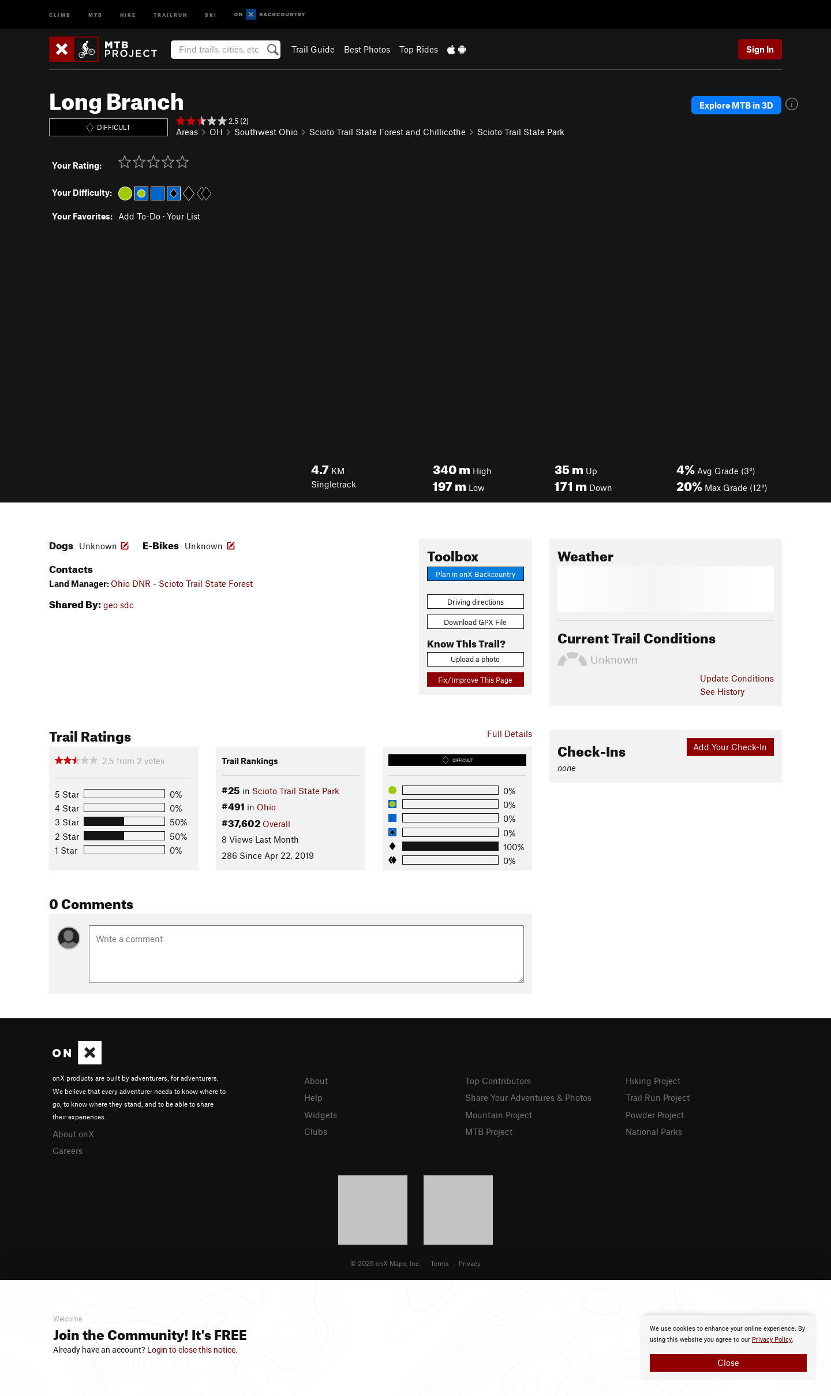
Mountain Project (498, 1115)
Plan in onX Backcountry (475, 574)
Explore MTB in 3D (736, 105)
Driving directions (475, 601)
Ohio (266, 807)
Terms (440, 1263)
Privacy (470, 1263)
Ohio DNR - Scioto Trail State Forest (182, 583)
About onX (73, 1134)
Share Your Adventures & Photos (528, 1097)
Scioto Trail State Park (520, 131)
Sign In (760, 49)
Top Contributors (498, 1080)
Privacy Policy (772, 1339)
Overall (276, 823)
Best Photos (367, 49)
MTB (95, 14)
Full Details (509, 733)
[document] (728, 1347)
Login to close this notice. (192, 1349)
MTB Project (488, 1131)
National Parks (654, 1131)
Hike (128, 14)
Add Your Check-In (730, 747)
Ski (211, 14)
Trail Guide (313, 49)
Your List (183, 216)
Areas (187, 131)
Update (737, 678)
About (316, 1080)
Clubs (315, 1131)
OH (216, 131)
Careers (68, 1150)
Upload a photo (475, 659)
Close (728, 1362)
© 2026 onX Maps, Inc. (385, 1263)
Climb (60, 14)
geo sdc (118, 605)
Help (313, 1097)
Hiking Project (653, 1080)
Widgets (320, 1115)
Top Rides (418, 49)
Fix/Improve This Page (475, 679)
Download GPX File (475, 622)
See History (722, 691)
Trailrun (171, 14)
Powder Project (655, 1115)
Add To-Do (139, 216)
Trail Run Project (658, 1097)
